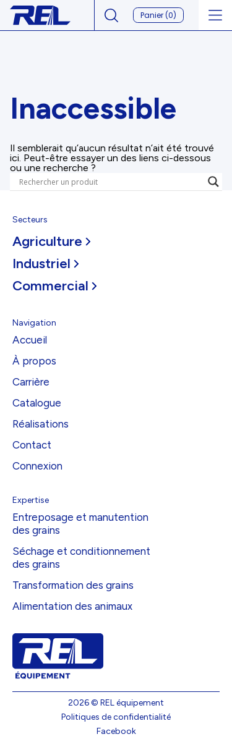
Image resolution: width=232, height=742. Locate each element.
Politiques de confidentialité (116, 717)
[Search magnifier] (213, 181)
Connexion (37, 466)
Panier (158, 15)
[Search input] (110, 181)
